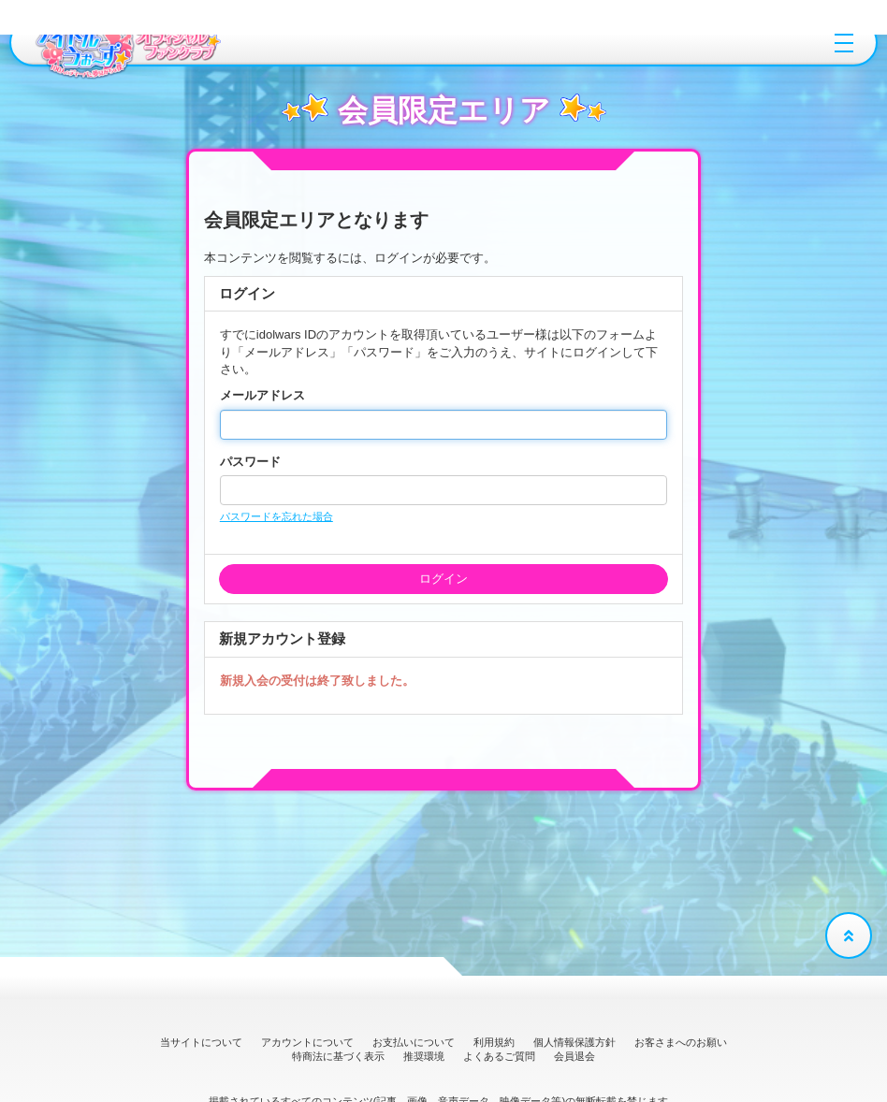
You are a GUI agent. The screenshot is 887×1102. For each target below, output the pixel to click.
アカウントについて (307, 1042)
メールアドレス (262, 395)
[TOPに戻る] (848, 935)
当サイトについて (201, 1042)
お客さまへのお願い (680, 1042)
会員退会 (574, 1056)
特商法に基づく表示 (338, 1056)
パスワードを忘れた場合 (276, 516)
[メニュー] (844, 43)
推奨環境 (423, 1056)
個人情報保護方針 (574, 1042)
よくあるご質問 (499, 1056)
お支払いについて (413, 1042)
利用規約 (494, 1042)
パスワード (250, 462)
